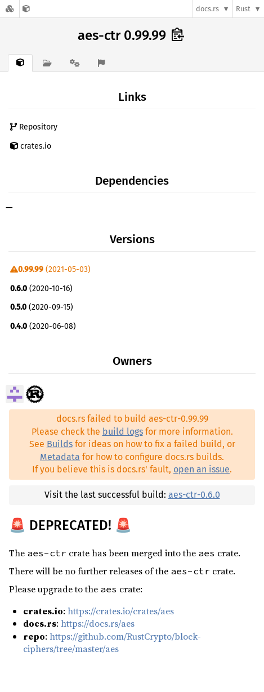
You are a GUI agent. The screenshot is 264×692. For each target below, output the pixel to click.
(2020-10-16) (41, 288)
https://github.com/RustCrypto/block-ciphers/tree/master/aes (112, 642)
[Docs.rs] (9, 8)
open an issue (201, 469)
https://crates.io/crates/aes (121, 611)
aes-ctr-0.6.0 (194, 494)
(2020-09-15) (41, 307)
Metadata (60, 457)
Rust (243, 9)
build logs (122, 431)
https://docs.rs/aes (98, 623)
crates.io (30, 146)
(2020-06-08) (43, 326)
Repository (33, 127)
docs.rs (207, 9)
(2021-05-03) (50, 269)
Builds (60, 444)
